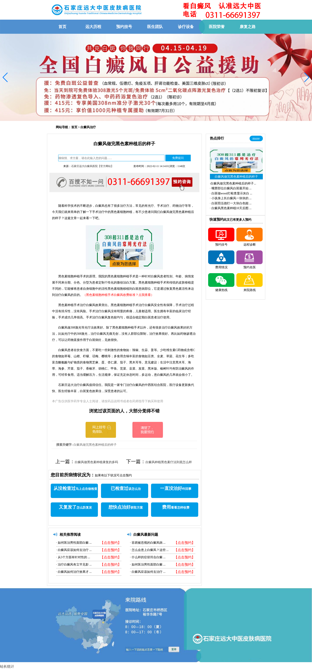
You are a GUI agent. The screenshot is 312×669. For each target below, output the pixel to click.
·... (233, 183)
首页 (74, 127)
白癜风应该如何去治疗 (73, 550)
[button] (5, 77)
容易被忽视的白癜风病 (147, 542)
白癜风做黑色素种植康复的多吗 (96, 462)
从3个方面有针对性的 (72, 557)
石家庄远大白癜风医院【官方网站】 (92, 166)
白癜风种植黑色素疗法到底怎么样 (169, 462)
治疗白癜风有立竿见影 (73, 564)
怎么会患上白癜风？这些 (148, 550)
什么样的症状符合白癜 (147, 557)
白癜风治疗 (88, 127)
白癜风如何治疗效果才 (73, 571)
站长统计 (7, 666)
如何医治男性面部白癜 (73, 542)
